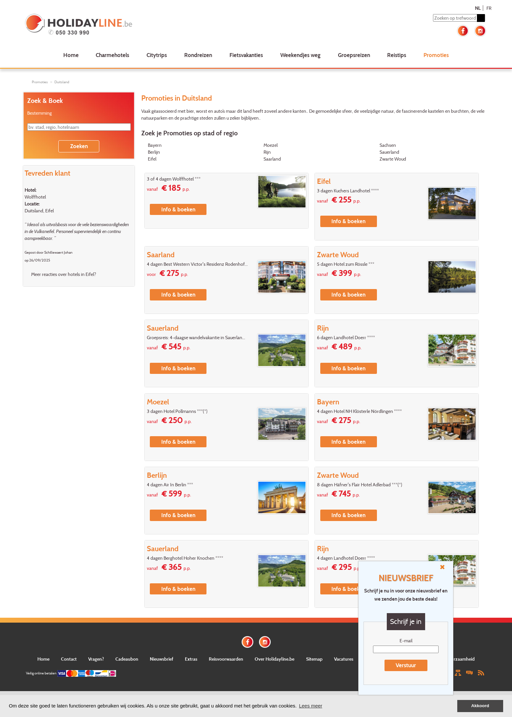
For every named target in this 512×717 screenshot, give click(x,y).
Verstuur (406, 665)
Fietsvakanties (246, 54)
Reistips (396, 54)
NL (478, 8)
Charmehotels (112, 54)
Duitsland (61, 82)
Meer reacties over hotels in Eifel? (63, 274)
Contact (69, 659)
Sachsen (388, 145)
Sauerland (389, 152)
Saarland (272, 159)
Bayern (155, 145)
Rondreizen (198, 54)
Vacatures (343, 659)
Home (71, 54)
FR (488, 8)
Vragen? (96, 659)
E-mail (406, 640)
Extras (191, 659)
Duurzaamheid (460, 659)
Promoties (436, 54)
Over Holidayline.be (274, 659)
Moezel (271, 145)
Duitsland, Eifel (39, 210)
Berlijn (154, 152)
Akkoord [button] (480, 705)
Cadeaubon (126, 659)
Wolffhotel (35, 197)
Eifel (152, 159)
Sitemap (314, 659)
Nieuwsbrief (161, 659)
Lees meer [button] (310, 705)
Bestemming (39, 113)
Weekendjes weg (300, 54)
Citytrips (157, 54)
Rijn (267, 152)
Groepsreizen (354, 54)
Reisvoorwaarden (226, 659)
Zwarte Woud (393, 159)
